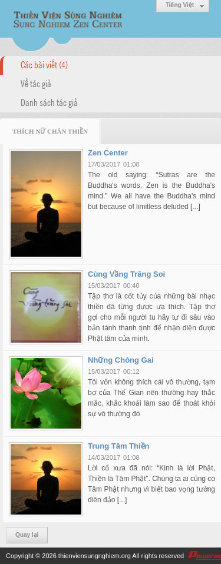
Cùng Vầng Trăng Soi (126, 274)
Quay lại (26, 535)
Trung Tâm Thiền (119, 446)
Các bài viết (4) (44, 64)
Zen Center (108, 152)
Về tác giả (36, 83)
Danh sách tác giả (49, 101)
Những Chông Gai (121, 360)
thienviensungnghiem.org (94, 555)
